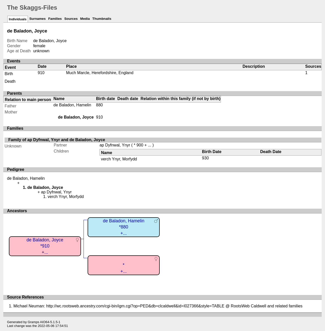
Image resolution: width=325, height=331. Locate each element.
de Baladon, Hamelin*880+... (123, 227)
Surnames (37, 19)
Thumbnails (101, 19)
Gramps (33, 322)
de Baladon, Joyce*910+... (44, 246)
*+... (123, 268)
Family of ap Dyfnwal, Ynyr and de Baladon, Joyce (56, 140)
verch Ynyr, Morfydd (119, 159)
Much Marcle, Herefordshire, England (99, 73)
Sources (71, 19)
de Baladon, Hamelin (72, 105)
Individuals (18, 19)
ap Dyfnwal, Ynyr (115, 145)
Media (85, 19)
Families (55, 19)
